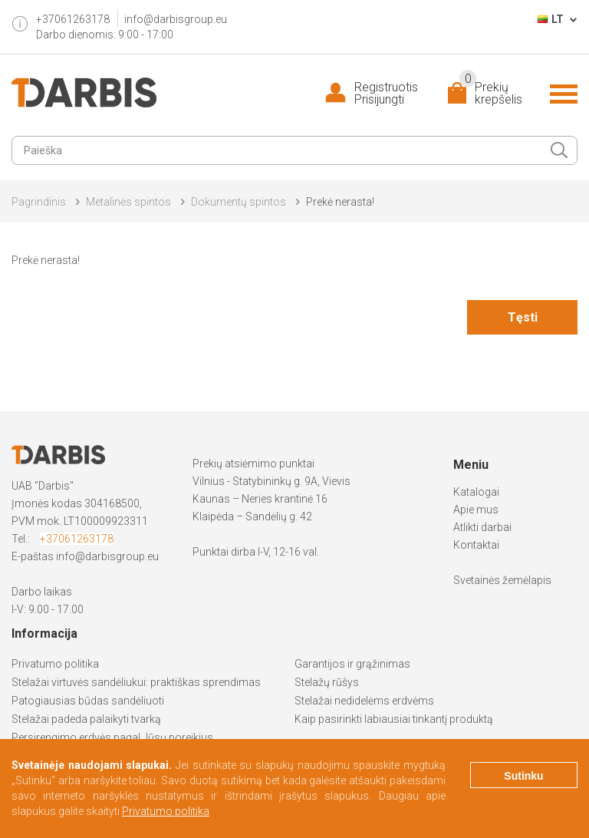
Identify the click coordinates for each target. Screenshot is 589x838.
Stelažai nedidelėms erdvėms (364, 700)
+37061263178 (77, 539)
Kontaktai (476, 545)
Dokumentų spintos (238, 201)
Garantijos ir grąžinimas (352, 664)
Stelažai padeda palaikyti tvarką (86, 719)
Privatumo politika (55, 664)
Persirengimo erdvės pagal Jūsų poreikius (112, 737)
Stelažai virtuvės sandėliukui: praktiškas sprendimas (136, 682)
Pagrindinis (39, 201)
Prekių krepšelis (490, 93)
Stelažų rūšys (326, 682)
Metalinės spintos (128, 201)
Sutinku (523, 776)
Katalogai (476, 492)
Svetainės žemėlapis (502, 580)
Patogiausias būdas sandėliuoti (88, 700)
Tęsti (523, 317)
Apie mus (476, 509)
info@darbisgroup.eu (175, 19)
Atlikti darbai (482, 527)
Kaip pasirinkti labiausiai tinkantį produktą (393, 719)
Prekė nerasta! (340, 201)
